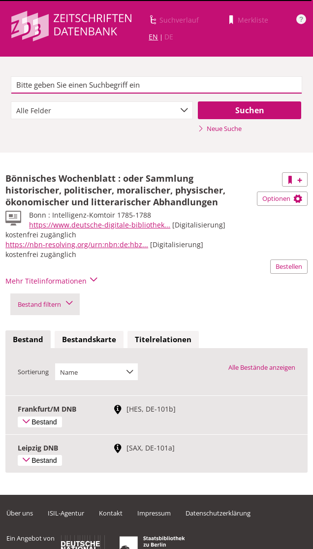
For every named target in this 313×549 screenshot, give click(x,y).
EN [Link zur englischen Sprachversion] (153, 36)
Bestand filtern (45, 304)
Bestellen (289, 266)
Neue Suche (220, 128)
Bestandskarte (89, 339)
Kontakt (111, 513)
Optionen (282, 198)
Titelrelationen (163, 339)
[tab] (28, 339)
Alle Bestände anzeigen (261, 367)
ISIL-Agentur (66, 513)
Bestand (28, 339)
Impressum (154, 513)
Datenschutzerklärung (218, 513)
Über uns (19, 513)
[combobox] (102, 110)
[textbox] (156, 85)
